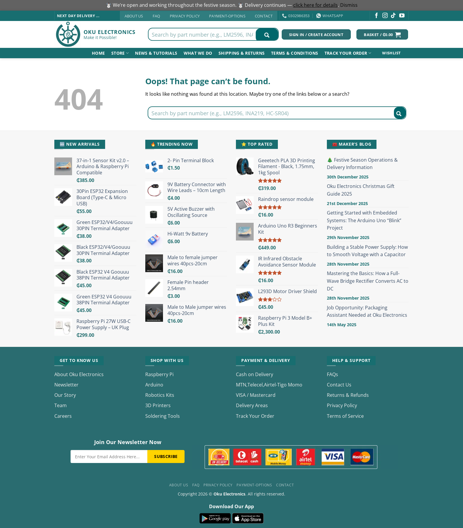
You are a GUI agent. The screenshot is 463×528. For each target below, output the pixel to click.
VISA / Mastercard (255, 395)
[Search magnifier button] (267, 35)
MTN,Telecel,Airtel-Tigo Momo (269, 384)
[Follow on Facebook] (376, 15)
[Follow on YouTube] (402, 15)
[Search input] (202, 34)
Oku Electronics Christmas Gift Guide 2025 (360, 190)
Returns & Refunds (348, 395)
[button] (382, 34)
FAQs (332, 374)
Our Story (65, 395)
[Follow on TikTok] (393, 15)
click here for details (315, 5)
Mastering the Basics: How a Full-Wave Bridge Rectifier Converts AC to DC (367, 281)
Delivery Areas (252, 405)
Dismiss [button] (349, 5)
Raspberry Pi (159, 374)
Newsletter (66, 384)
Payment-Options (227, 16)
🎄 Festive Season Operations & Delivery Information (362, 164)
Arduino (154, 384)
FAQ (156, 16)
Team (60, 405)
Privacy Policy (185, 16)
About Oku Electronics (79, 374)
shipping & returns (242, 53)
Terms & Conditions (294, 53)
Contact (264, 16)
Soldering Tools (162, 416)
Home (98, 53)
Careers (63, 416)
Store (120, 53)
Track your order (348, 53)
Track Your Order (255, 416)
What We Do (198, 53)
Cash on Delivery (254, 374)
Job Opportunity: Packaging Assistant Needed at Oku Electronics (367, 311)
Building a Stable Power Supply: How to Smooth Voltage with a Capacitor (367, 251)
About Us (134, 16)
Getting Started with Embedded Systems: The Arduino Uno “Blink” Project (364, 220)
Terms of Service (345, 416)
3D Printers (158, 405)
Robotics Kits (159, 395)
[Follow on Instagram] (385, 15)
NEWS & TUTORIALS (156, 53)
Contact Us (339, 384)
